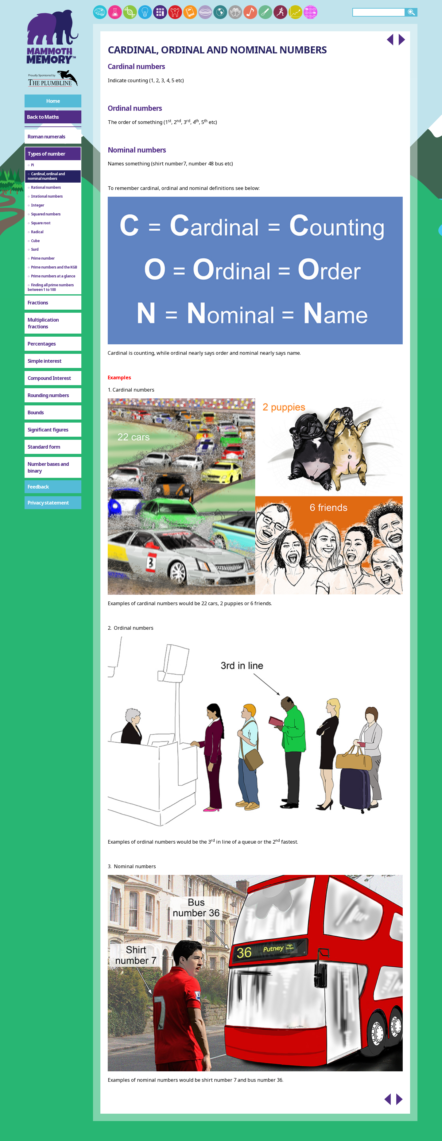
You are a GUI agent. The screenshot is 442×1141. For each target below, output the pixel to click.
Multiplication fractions (43, 323)
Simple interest (44, 361)
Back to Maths (43, 117)
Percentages (42, 343)
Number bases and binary (48, 467)
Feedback (38, 486)
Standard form (44, 446)
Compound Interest (49, 378)
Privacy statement (48, 502)
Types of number (46, 153)
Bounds (36, 412)
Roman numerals (46, 136)
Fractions (38, 302)
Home (53, 101)
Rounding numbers (48, 395)
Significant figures (48, 429)
